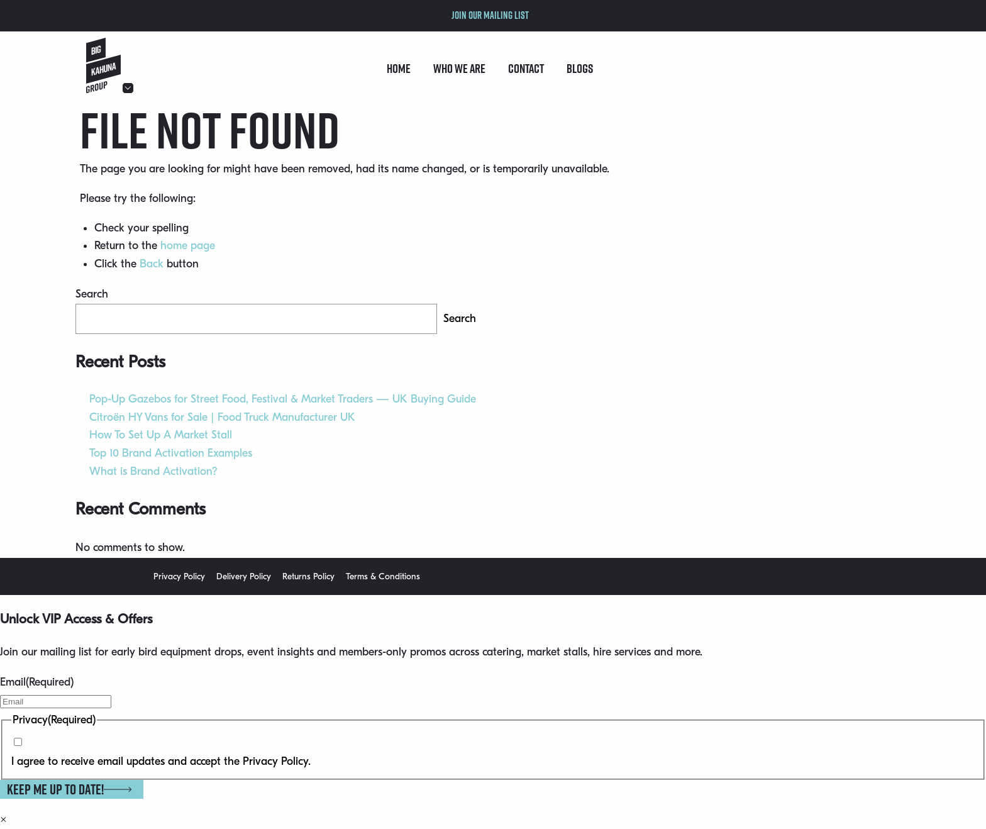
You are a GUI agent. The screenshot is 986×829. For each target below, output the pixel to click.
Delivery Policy (243, 576)
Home (399, 68)
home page (187, 245)
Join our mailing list (490, 15)
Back (151, 263)
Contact (526, 68)
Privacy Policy (179, 576)
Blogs (580, 68)
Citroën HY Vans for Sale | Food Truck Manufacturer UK (222, 417)
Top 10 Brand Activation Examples (170, 453)
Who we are (459, 68)
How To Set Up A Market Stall (160, 435)
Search (91, 294)
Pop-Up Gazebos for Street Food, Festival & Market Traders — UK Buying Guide (282, 399)
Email (37, 682)
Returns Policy (308, 576)
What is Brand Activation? (153, 471)
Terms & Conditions (383, 576)
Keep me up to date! (69, 789)
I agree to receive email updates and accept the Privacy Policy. (161, 761)
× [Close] (3, 819)
